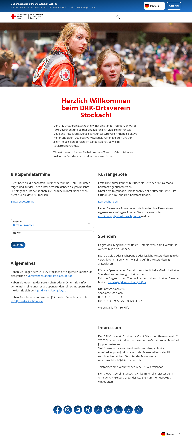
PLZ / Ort (17, 233)
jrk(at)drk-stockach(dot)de (27, 301)
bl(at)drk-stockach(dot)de (50, 290)
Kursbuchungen (108, 201)
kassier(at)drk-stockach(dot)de (127, 282)
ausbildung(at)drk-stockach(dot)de (119, 216)
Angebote (17, 221)
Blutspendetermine (22, 201)
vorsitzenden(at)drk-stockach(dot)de (50, 276)
